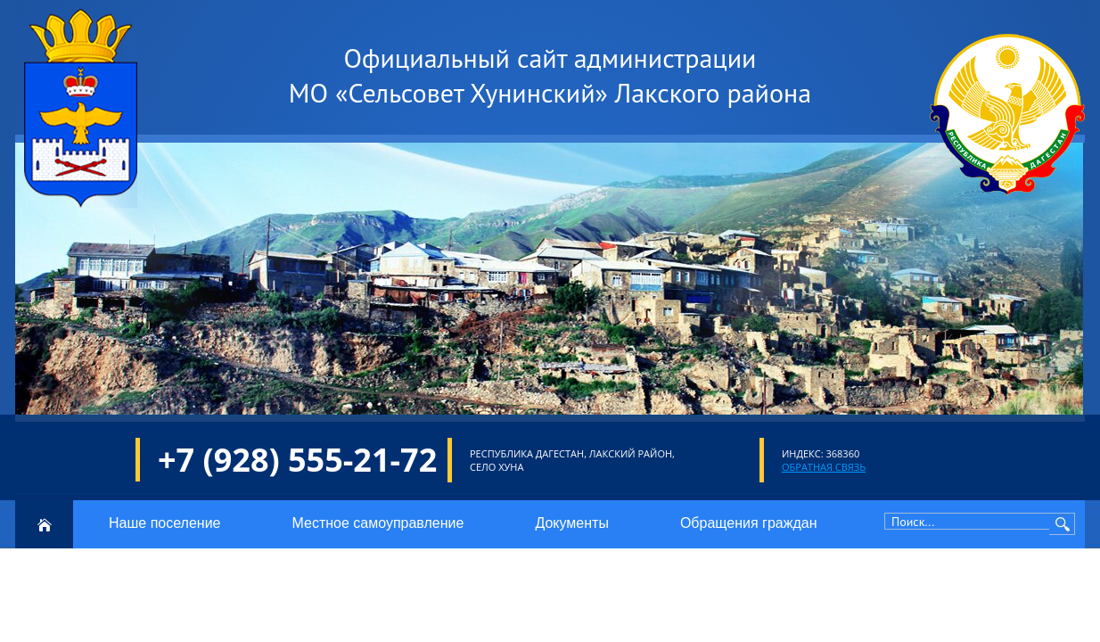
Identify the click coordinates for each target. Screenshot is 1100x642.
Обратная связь (824, 466)
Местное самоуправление (377, 523)
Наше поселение (164, 523)
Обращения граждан (748, 523)
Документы (571, 523)
